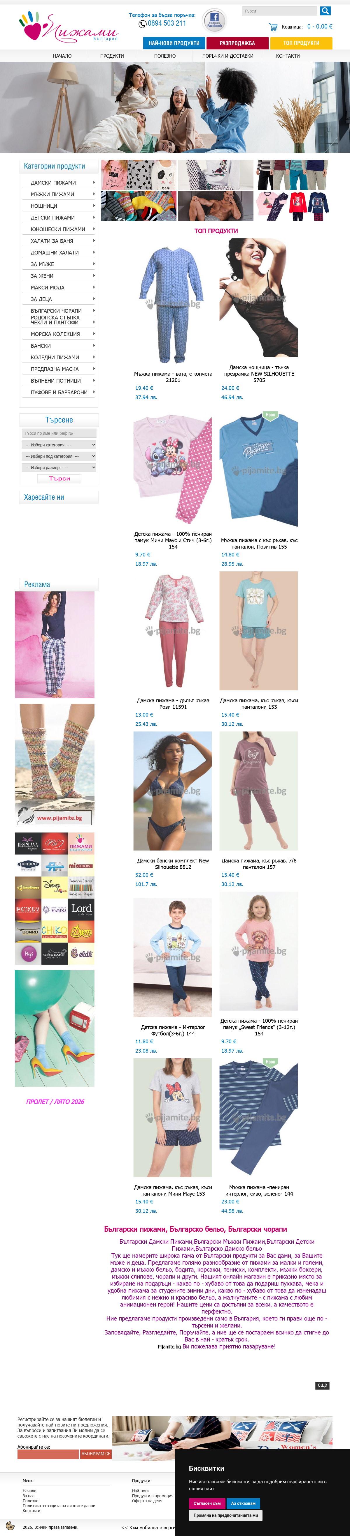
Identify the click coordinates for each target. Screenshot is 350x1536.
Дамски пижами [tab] (53, 182)
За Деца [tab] (41, 299)
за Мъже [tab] (42, 264)
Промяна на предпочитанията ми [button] (226, 1515)
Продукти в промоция (152, 1495)
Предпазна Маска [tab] (55, 369)
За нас (28, 1495)
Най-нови (141, 1490)
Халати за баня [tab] (52, 241)
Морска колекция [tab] (55, 334)
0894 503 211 (167, 24)
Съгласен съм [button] (207, 1503)
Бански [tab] (41, 345)
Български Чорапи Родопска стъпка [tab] (56, 311)
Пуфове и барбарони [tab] (59, 392)
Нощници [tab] (44, 206)
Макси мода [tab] (47, 287)
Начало (29, 1490)
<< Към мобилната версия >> (153, 1527)
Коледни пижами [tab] (55, 357)
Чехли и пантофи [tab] (54, 322)
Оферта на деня (147, 1500)
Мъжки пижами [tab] (52, 194)
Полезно (30, 1500)
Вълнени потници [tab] (56, 380)
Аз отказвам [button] (243, 1503)
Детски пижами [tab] (53, 217)
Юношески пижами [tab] (58, 229)
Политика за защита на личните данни (59, 1505)
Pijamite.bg (169, 1346)
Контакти (31, 1510)
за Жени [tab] (42, 276)
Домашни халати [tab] (55, 252)
